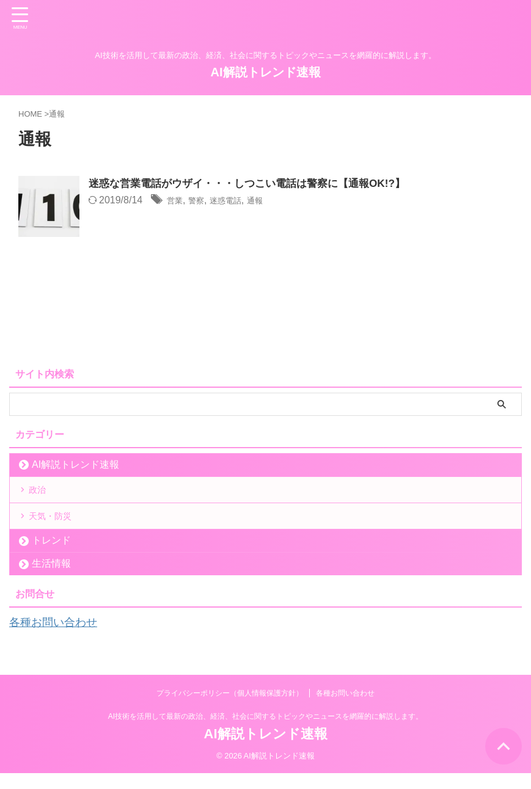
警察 (201, 201)
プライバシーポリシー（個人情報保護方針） (229, 709)
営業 (176, 201)
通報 (271, 201)
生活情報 (51, 580)
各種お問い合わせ (58, 638)
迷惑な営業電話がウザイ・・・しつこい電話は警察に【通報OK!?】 (256, 184)
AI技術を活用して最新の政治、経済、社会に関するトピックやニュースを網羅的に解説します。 (265, 732)
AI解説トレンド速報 (266, 72)
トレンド (51, 557)
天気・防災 (56, 528)
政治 (41, 494)
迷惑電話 (236, 201)
